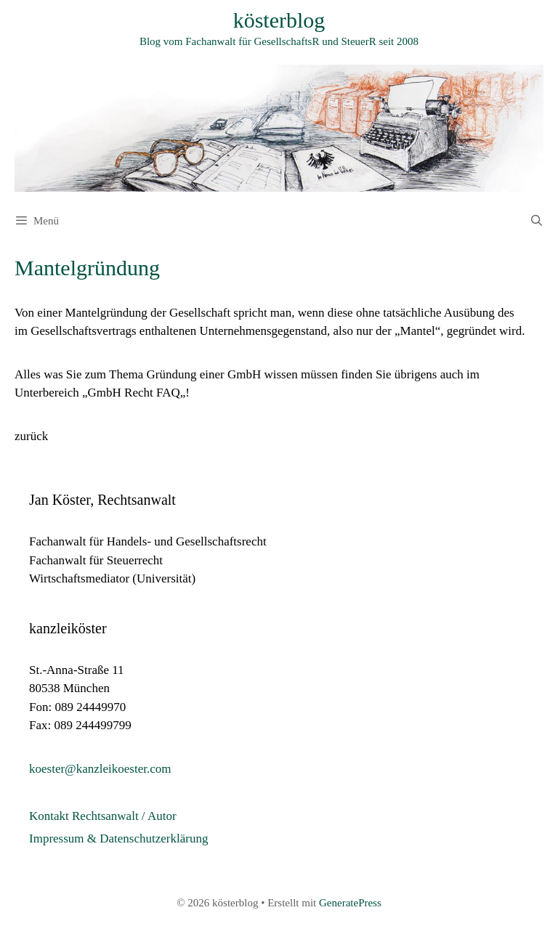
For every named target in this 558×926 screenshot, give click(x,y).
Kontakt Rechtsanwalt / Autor (103, 816)
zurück (31, 436)
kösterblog (279, 20)
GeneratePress (350, 903)
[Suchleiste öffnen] (536, 221)
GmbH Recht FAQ (134, 392)
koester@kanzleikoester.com (100, 769)
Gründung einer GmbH (203, 374)
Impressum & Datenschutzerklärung (118, 838)
